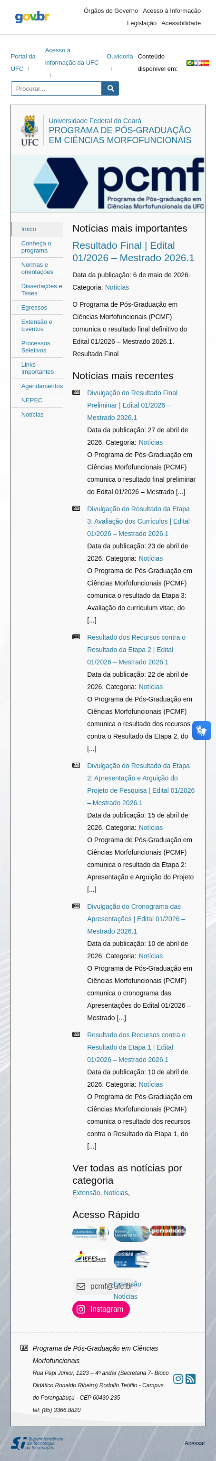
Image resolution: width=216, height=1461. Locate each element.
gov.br (32, 17)
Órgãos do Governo (111, 10)
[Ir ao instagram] (178, 1379)
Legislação (142, 23)
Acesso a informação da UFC (72, 56)
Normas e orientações (37, 268)
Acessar (195, 1443)
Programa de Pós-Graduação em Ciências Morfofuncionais (120, 135)
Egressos (34, 307)
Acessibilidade (181, 23)
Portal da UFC (23, 62)
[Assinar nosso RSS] (191, 1379)
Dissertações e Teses (41, 289)
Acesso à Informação (172, 10)
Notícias (32, 414)
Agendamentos (42, 386)
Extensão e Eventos (36, 325)
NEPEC (32, 400)
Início (28, 229)
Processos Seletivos (35, 347)
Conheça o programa (36, 247)
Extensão (86, 1193)
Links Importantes (37, 368)
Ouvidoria (120, 56)
